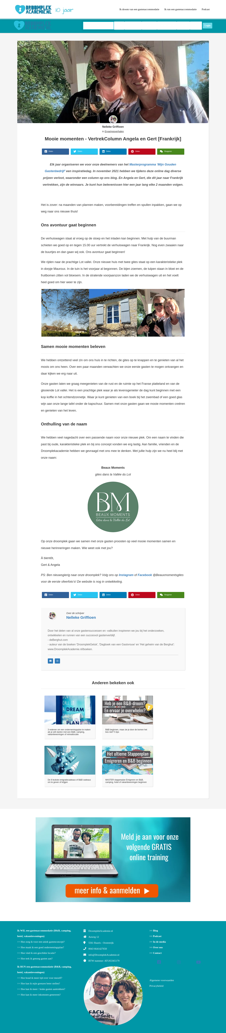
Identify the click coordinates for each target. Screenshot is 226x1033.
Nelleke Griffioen (113, 126)
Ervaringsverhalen (114, 131)
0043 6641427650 (98, 948)
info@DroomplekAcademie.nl (104, 954)
